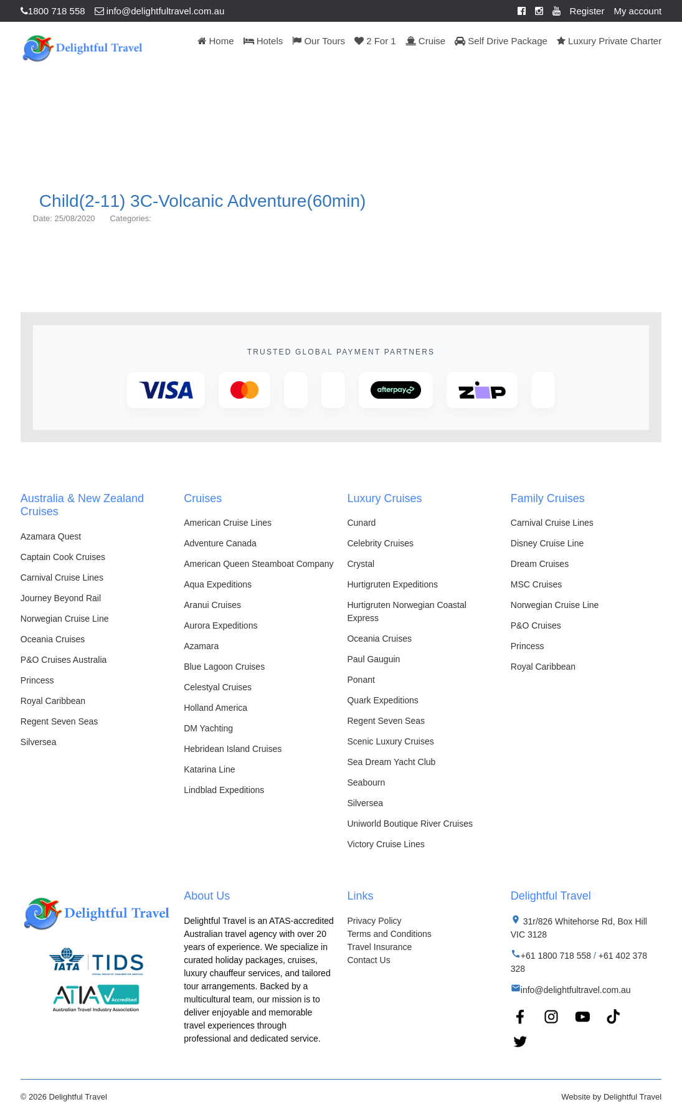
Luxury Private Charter (609, 41)
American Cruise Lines (228, 523)
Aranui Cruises (212, 605)
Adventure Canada (220, 543)
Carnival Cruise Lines (62, 577)
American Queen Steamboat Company (258, 564)
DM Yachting (208, 728)
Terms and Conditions (389, 934)
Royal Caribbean (53, 701)
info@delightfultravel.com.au (160, 11)
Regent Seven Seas (59, 721)
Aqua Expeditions (218, 584)
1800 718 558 (53, 11)
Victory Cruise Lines (385, 844)
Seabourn (366, 782)
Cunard (361, 523)
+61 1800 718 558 (556, 956)
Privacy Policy (374, 921)
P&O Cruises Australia (64, 660)
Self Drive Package (501, 41)
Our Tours (318, 41)
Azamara (201, 646)
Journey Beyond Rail (61, 598)
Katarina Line (209, 769)
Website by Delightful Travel (611, 1096)
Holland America (215, 708)
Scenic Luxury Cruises (390, 741)
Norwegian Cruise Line (65, 619)
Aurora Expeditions (220, 625)
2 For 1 (375, 41)
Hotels (263, 41)
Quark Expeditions (382, 700)
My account (637, 11)
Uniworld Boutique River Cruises (410, 824)
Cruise (425, 41)
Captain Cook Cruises (63, 557)
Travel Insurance (379, 947)
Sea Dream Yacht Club (391, 762)
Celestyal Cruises (218, 687)
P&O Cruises (536, 625)
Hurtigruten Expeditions (392, 584)
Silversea (39, 742)
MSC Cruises (536, 584)
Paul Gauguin (373, 659)
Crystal (360, 564)
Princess (37, 680)
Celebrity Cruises (380, 543)
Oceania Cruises (53, 639)
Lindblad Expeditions (224, 790)
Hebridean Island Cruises (233, 749)
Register (587, 11)
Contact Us (368, 960)
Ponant (360, 680)
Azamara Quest (51, 536)
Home (215, 41)
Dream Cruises (540, 564)
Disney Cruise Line (547, 543)
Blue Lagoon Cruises (224, 667)
